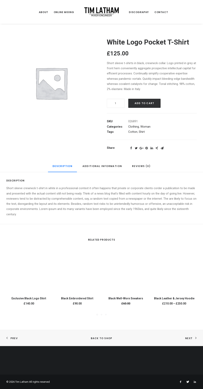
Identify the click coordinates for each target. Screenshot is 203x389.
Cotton (132, 132)
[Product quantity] (116, 103)
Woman (145, 126)
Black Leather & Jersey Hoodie (174, 298)
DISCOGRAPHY (139, 12)
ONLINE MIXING (64, 12)
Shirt (142, 132)
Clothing (133, 126)
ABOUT (43, 12)
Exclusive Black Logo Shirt (28, 298)
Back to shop (101, 338)
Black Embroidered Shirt (77, 298)
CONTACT (161, 12)
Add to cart (144, 103)
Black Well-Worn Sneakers (125, 298)
